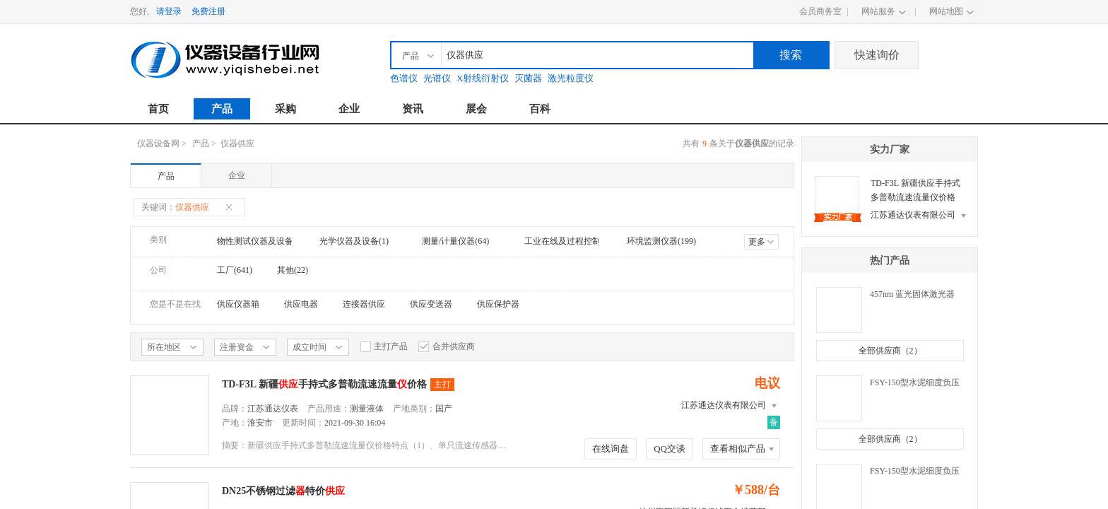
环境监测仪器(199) (661, 241)
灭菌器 (528, 78)
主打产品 (384, 346)
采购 (285, 109)
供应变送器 (431, 304)
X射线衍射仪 (482, 78)
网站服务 (878, 11)
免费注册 (208, 11)
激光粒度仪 (571, 78)
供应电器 (301, 304)
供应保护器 (498, 304)
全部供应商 (890, 351)
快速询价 (877, 55)
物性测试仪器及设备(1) (260, 241)
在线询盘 (610, 448)
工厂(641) (234, 270)
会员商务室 (820, 11)
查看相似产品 (737, 448)
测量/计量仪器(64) (455, 241)
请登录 (169, 11)
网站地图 (946, 11)
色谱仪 (404, 78)
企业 (349, 109)
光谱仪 (437, 78)
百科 (539, 109)
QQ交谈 (669, 448)
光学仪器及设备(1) (354, 241)
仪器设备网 (158, 143)
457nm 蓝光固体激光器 (912, 294)
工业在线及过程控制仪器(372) (580, 241)
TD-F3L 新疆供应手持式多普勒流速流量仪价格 (915, 190)
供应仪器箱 (238, 304)
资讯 (412, 109)
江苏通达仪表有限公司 (723, 405)
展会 (476, 109)
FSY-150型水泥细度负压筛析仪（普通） (915, 384)
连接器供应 (364, 304)
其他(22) (292, 270)
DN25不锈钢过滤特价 (283, 491)
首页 (158, 109)
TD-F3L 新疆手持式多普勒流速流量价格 (324, 384)
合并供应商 (446, 346)
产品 (221, 109)
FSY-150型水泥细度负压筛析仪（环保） (915, 472)
